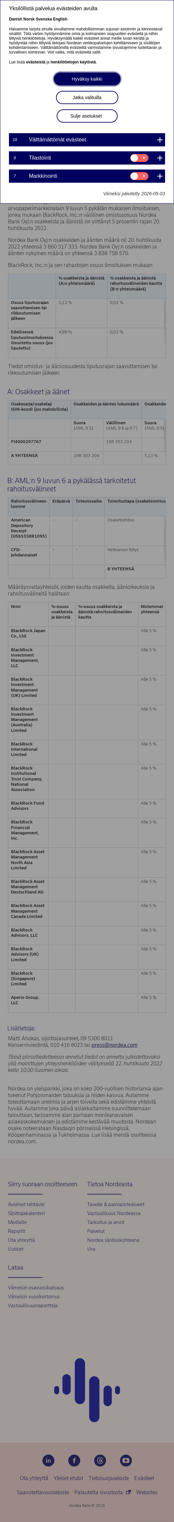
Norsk (29, 19)
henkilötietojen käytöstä (73, 62)
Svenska (44, 19)
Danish (15, 19)
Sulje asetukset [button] (86, 116)
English (60, 19)
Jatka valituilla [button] (87, 97)
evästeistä (35, 62)
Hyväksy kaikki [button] (87, 79)
